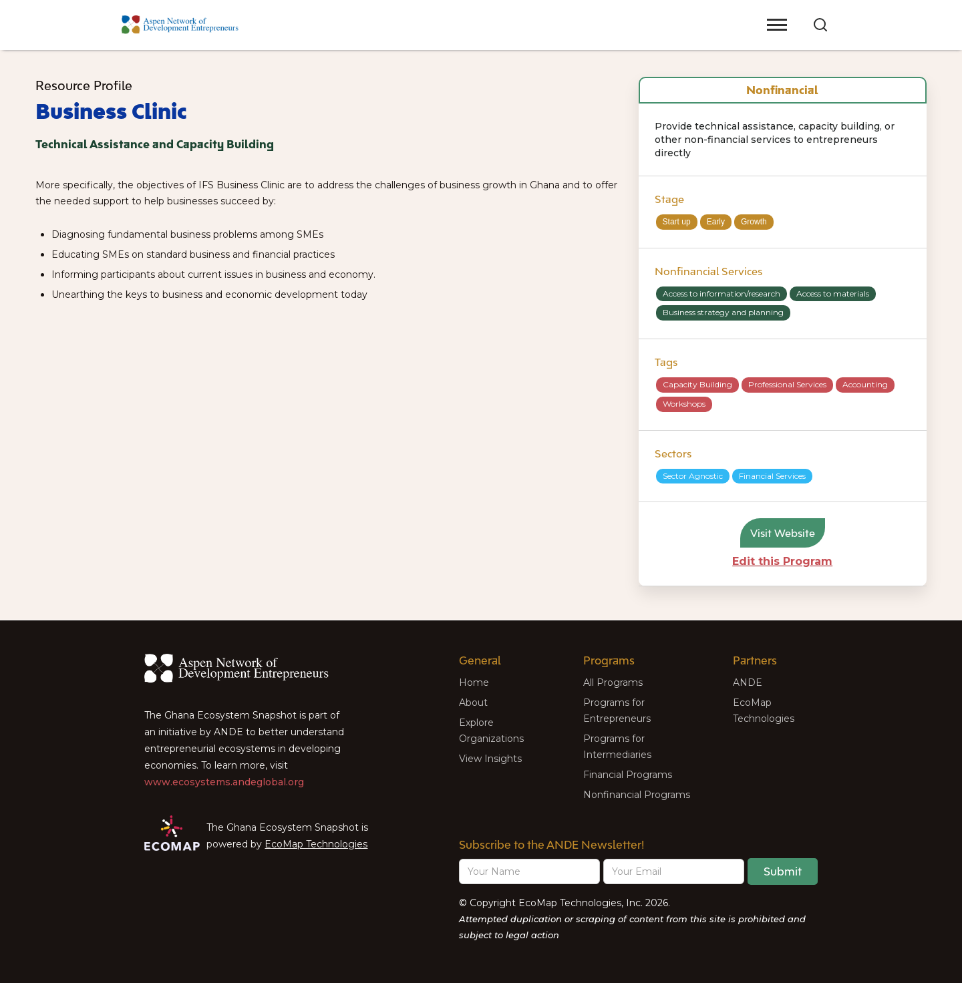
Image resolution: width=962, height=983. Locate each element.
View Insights (490, 759)
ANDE (747, 682)
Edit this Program (782, 561)
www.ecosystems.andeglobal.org (224, 782)
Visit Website (782, 533)
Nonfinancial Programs (636, 795)
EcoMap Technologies (316, 844)
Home (474, 682)
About (473, 703)
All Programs (613, 682)
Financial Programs (627, 775)
